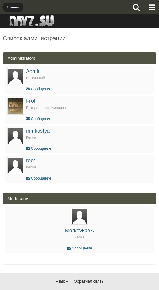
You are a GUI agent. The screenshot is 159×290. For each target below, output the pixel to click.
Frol (30, 101)
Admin (33, 71)
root (30, 160)
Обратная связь (88, 281)
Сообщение (38, 89)
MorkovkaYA (79, 230)
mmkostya (38, 131)
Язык (62, 281)
